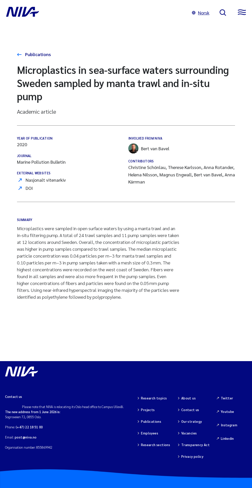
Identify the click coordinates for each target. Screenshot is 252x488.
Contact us (190, 410)
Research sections (155, 445)
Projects (148, 410)
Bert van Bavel (148, 148)
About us (188, 398)
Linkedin (227, 438)
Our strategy (191, 421)
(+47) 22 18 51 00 (29, 427)
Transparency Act (195, 445)
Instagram (229, 425)
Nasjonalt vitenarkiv (46, 180)
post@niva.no (26, 437)
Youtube (227, 411)
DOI (29, 188)
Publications (37, 54)
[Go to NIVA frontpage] (94, 13)
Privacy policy (192, 456)
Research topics (154, 398)
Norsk (200, 12)
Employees (149, 433)
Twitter (227, 398)
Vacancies (189, 433)
